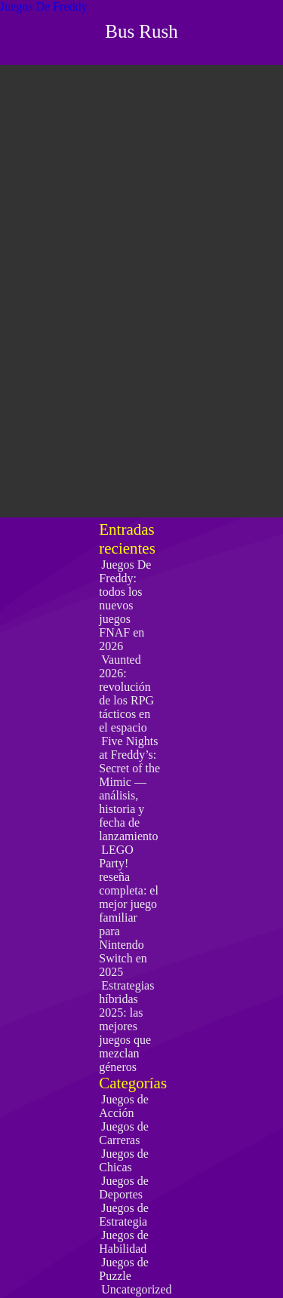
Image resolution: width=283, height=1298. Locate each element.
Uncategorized (136, 1289)
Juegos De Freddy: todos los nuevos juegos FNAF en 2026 (125, 605)
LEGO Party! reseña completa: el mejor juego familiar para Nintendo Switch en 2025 (128, 910)
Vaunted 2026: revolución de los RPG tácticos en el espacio (126, 693)
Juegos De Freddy (44, 6)
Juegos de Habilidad (124, 1242)
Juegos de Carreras (124, 1133)
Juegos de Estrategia (124, 1214)
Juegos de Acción (124, 1106)
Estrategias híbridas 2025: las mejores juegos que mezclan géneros (126, 1026)
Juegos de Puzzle (124, 1269)
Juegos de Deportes (124, 1187)
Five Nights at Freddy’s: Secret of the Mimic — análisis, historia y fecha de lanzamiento (129, 788)
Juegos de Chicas (124, 1160)
